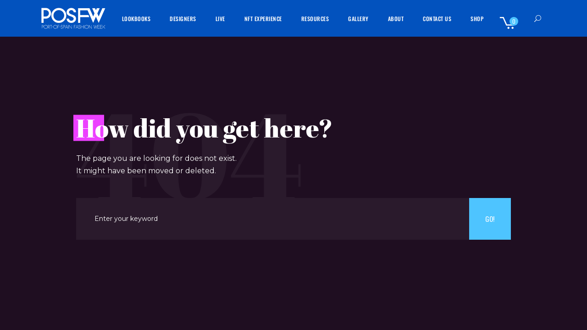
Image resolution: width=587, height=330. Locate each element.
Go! (489, 219)
